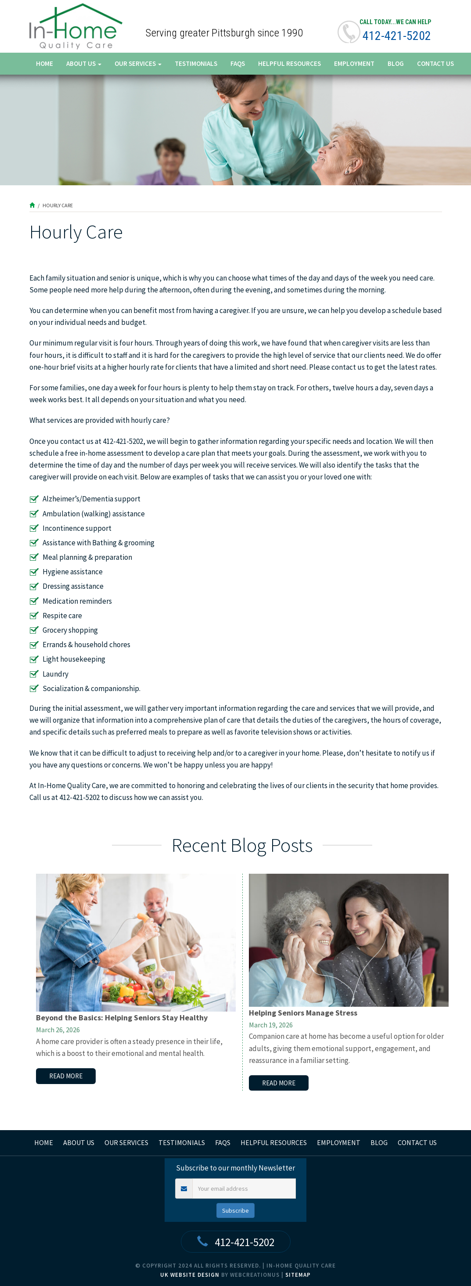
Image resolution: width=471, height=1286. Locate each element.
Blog (396, 63)
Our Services (138, 63)
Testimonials (196, 63)
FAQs (237, 63)
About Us (83, 63)
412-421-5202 (397, 36)
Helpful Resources (289, 63)
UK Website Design (189, 1275)
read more (66, 1076)
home (43, 1142)
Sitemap (298, 1275)
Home (44, 63)
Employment (354, 63)
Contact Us (435, 63)
